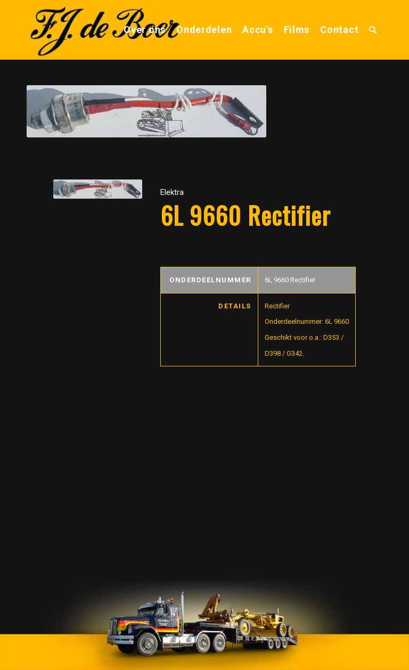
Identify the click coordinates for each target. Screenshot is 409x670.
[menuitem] (144, 30)
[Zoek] (373, 30)
